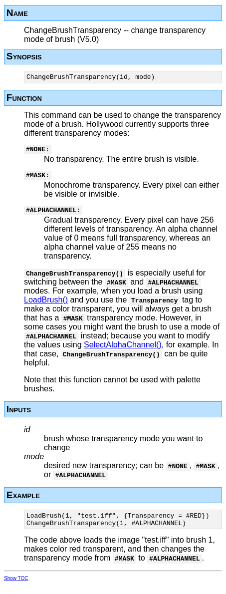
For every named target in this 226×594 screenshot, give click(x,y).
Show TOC (16, 587)
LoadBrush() (46, 305)
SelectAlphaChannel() (123, 350)
